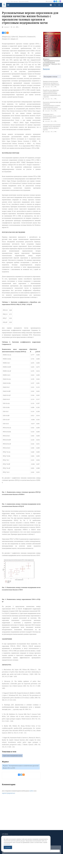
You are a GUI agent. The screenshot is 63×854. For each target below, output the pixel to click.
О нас (8, 1)
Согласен (7, 847)
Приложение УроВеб (23, 1)
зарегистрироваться (8, 793)
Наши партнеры (14, 1)
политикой (7, 844)
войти (31, 791)
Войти (59, 5)
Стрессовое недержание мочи (12, 756)
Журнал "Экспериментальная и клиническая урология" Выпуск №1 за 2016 (21, 767)
